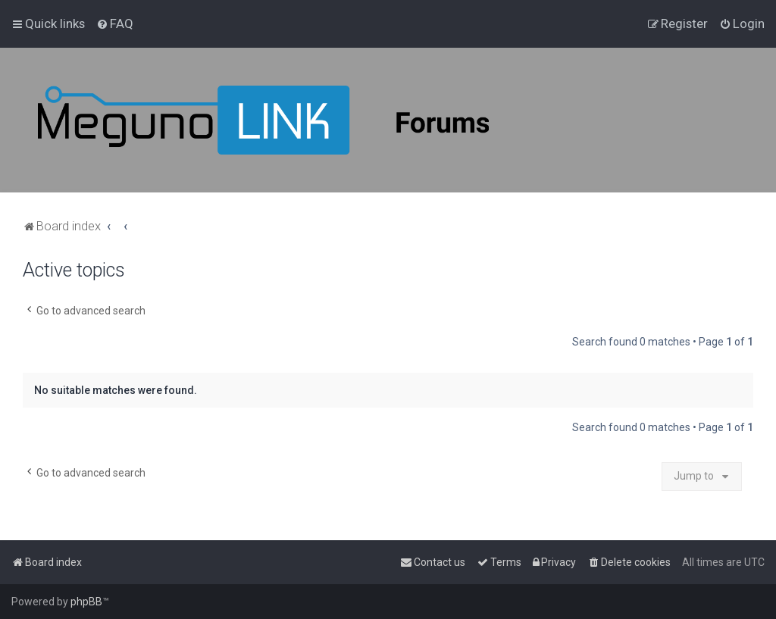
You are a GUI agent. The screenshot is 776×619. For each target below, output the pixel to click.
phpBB (86, 602)
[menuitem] (114, 23)
